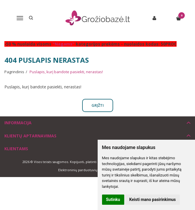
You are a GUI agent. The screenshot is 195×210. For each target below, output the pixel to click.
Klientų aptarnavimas (30, 136)
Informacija (18, 122)
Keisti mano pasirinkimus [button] (152, 199)
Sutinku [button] (113, 199)
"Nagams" (64, 44)
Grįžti (98, 105)
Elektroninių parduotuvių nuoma (83, 170)
